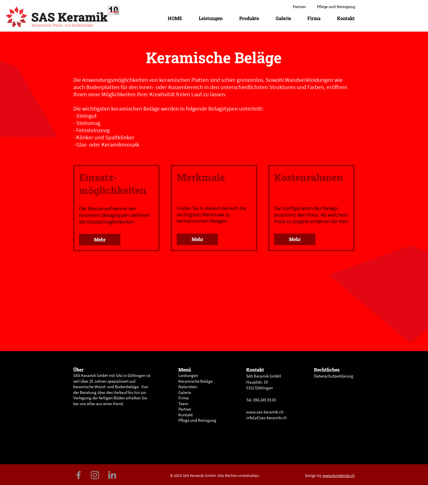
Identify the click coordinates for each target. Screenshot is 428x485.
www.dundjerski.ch (339, 475)
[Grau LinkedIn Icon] (112, 474)
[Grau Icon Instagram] (95, 475)
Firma (183, 398)
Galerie (184, 392)
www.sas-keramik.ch (265, 412)
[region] (116, 208)
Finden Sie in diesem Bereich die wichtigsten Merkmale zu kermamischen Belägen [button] (211, 214)
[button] (249, 18)
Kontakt (185, 414)
